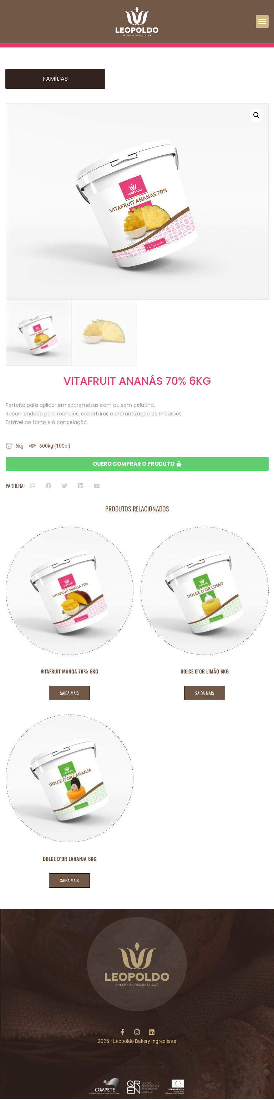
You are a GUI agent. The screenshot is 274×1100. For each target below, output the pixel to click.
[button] (262, 21)
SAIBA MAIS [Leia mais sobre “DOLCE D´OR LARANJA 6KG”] (69, 880)
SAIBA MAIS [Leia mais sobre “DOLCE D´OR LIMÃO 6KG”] (204, 693)
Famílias (55, 79)
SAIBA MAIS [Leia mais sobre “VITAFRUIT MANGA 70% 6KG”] (69, 693)
